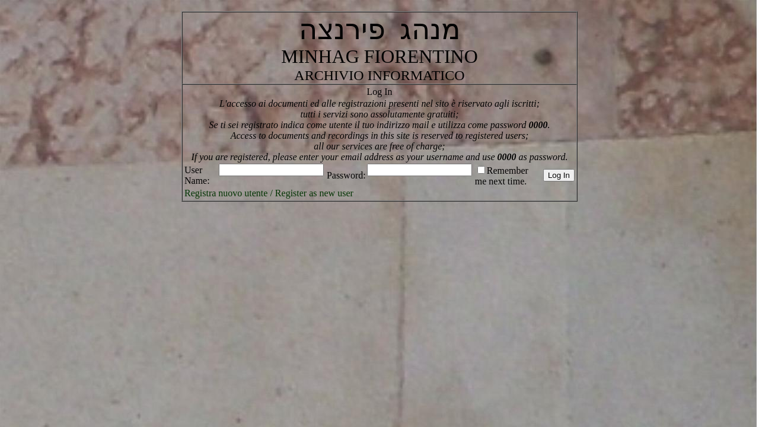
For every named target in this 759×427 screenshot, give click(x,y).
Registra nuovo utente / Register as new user (268, 193)
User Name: (197, 175)
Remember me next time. (501, 175)
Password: (346, 175)
